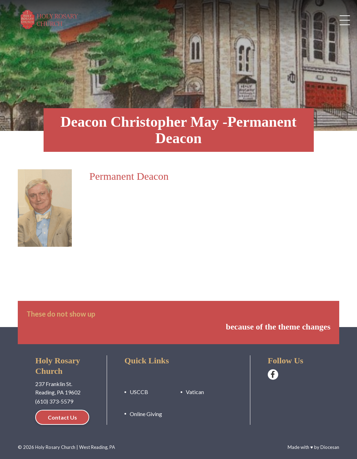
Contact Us (62, 417)
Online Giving (146, 413)
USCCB (139, 391)
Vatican (195, 391)
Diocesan (329, 447)
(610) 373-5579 (54, 401)
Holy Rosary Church (55, 447)
